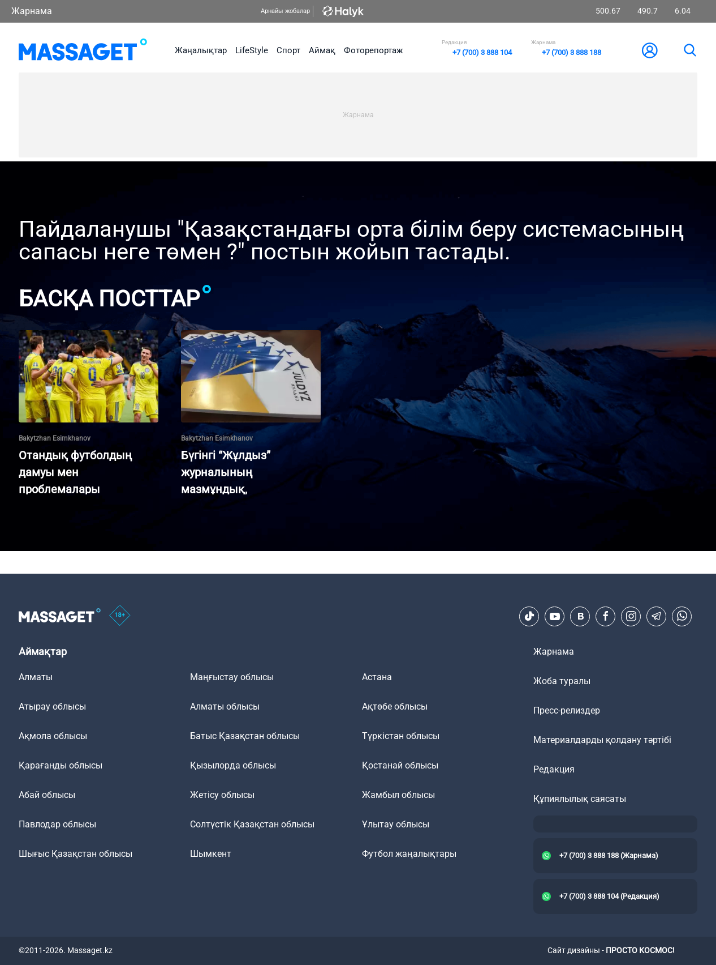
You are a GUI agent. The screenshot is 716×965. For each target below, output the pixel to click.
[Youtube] (554, 616)
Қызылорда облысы (233, 765)
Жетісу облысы (222, 794)
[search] (689, 50)
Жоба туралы (561, 681)
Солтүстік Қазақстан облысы (252, 824)
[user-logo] (650, 50)
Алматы (36, 677)
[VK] (580, 616)
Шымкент (210, 853)
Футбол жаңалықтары (409, 853)
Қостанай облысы (400, 765)
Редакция (554, 769)
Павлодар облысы (57, 824)
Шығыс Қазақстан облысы (75, 853)
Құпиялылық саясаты (579, 798)
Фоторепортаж (373, 50)
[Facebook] (605, 616)
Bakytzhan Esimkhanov (54, 438)
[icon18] (120, 616)
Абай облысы (47, 794)
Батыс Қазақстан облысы (245, 736)
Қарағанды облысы (60, 765)
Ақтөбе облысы (395, 706)
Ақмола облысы (53, 736)
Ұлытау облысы (395, 824)
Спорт (288, 50)
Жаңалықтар (201, 50)
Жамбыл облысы (398, 794)
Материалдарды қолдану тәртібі (602, 740)
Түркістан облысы (400, 736)
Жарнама (31, 11)
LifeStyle (251, 50)
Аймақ (322, 50)
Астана (377, 677)
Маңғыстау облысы (232, 677)
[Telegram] (656, 616)
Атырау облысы (52, 706)
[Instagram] (631, 616)
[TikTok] (529, 616)
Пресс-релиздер (566, 710)
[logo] (83, 50)
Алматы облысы (225, 706)
